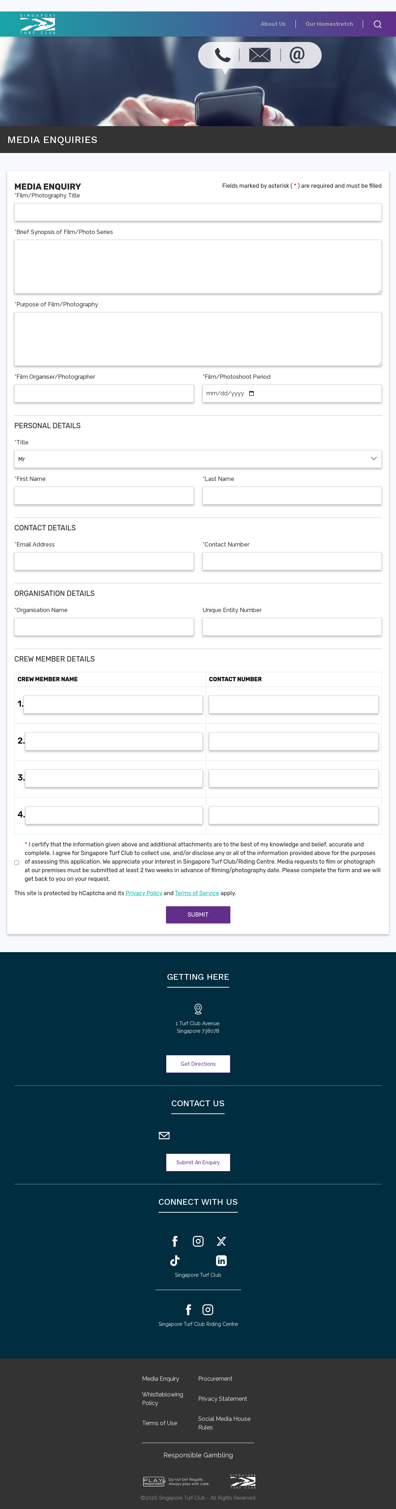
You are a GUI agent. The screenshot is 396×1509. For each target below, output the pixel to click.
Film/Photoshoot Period (236, 377)
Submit (197, 914)
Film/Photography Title (47, 196)
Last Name (218, 479)
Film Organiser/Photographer (54, 377)
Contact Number (225, 545)
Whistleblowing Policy (162, 1399)
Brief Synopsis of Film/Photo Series (63, 232)
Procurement (215, 1378)
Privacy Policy (144, 893)
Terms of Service (197, 893)
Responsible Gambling (198, 1455)
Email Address (34, 545)
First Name (30, 479)
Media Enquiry (160, 1378)
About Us (289, 24)
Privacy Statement (222, 1398)
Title (21, 443)
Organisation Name (41, 610)
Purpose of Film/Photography (56, 305)
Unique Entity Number (231, 610)
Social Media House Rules (224, 1423)
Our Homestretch (335, 24)
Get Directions (198, 1064)
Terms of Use (159, 1423)
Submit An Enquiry (198, 1162)
